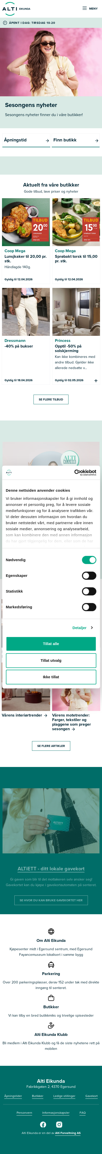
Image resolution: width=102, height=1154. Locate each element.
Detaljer (80, 628)
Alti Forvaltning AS (68, 1133)
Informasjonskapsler (56, 1112)
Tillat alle (51, 644)
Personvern (24, 1112)
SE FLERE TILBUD (51, 399)
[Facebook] (43, 1126)
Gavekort (91, 1096)
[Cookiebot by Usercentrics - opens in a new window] (74, 472)
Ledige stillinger (64, 1096)
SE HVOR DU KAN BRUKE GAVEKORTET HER (51, 900)
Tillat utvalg (51, 660)
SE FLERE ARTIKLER (51, 746)
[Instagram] (59, 1126)
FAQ (83, 1112)
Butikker (37, 1096)
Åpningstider (13, 1096)
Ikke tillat (51, 677)
